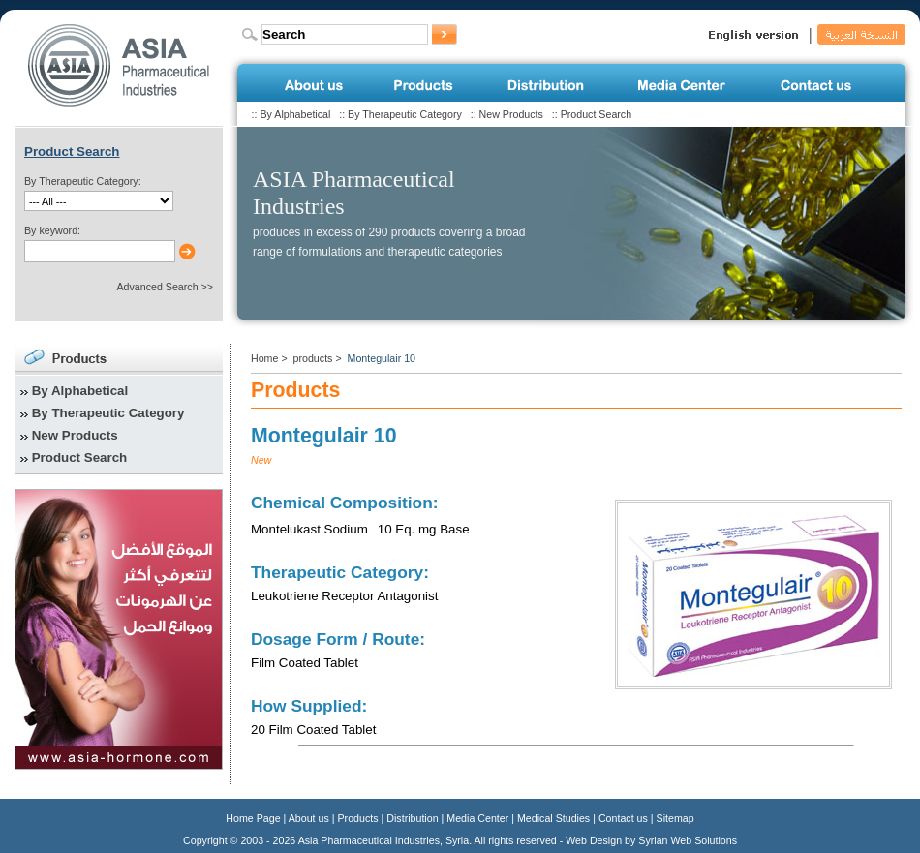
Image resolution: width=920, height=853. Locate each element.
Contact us (623, 818)
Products (358, 818)
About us (309, 818)
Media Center (477, 818)
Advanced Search (157, 286)
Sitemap (675, 818)
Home (264, 358)
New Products (511, 114)
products (313, 358)
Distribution (412, 818)
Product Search (596, 114)
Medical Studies (553, 818)
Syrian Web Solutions (687, 840)
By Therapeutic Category (405, 114)
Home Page (253, 818)
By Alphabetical (295, 114)
